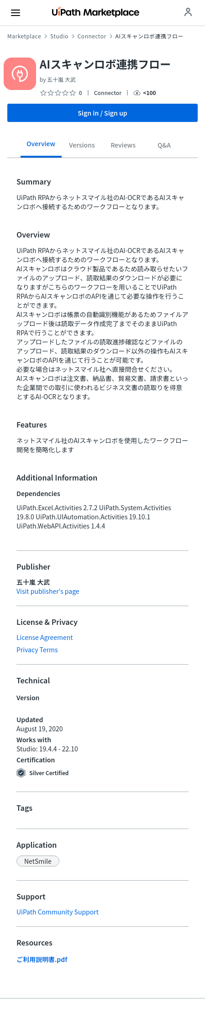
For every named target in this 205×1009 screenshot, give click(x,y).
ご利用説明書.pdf (41, 959)
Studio (59, 36)
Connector (92, 36)
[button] (37, 861)
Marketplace (24, 36)
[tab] (41, 147)
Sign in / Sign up (102, 112)
